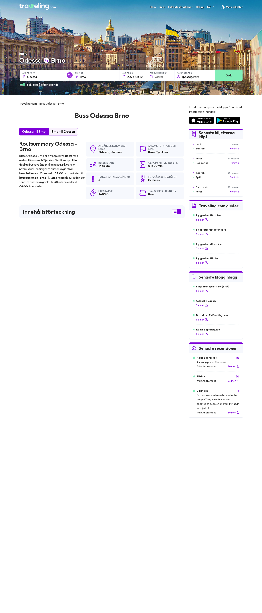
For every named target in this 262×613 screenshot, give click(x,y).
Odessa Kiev (28, 464)
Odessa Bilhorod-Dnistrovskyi (93, 519)
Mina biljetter (232, 7)
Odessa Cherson (30, 495)
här (34, 339)
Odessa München (31, 470)
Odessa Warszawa (32, 482)
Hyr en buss (195, 563)
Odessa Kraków (140, 489)
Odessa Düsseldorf (32, 489)
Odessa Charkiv (85, 526)
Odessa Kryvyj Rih (31, 526)
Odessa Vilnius (29, 501)
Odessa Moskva (85, 489)
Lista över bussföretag (202, 560)
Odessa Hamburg (86, 482)
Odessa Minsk (28, 476)
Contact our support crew (43, 567)
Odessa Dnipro (139, 513)
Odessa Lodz (83, 495)
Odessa (103, 152)
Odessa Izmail (138, 501)
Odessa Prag (28, 519)
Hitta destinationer (180, 7)
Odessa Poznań (85, 507)
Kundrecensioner (199, 556)
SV (210, 7)
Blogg (200, 7)
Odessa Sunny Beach (33, 513)
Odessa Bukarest (85, 464)
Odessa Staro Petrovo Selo (147, 482)
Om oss (81, 556)
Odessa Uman (84, 513)
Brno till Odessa (63, 131)
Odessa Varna (138, 464)
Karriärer (194, 552)
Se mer (202, 219)
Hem (153, 7)
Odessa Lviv (137, 476)
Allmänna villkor (142, 552)
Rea (161, 7)
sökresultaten (27, 241)
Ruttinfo (234, 148)
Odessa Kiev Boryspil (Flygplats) (150, 526)
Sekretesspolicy (142, 556)
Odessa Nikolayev (86, 501)
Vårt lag (81, 560)
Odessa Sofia (138, 470)
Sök (229, 75)
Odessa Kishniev (140, 495)
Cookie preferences (144, 560)
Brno (151, 152)
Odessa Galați (139, 519)
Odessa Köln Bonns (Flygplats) (94, 476)
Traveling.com (55, 596)
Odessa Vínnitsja (30, 507)
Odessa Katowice (141, 507)
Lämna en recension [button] (164, 416)
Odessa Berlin (84, 470)
